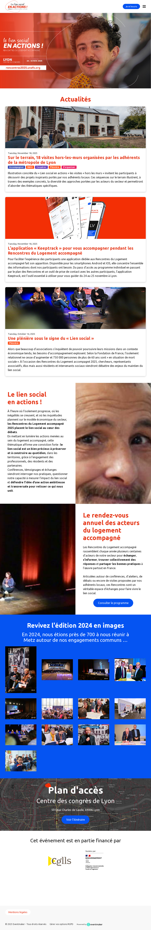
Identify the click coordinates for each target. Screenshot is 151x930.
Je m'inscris (131, 6)
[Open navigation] (144, 6)
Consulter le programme (113, 602)
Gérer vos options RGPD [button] (61, 924)
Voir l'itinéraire (75, 819)
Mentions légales (17, 912)
